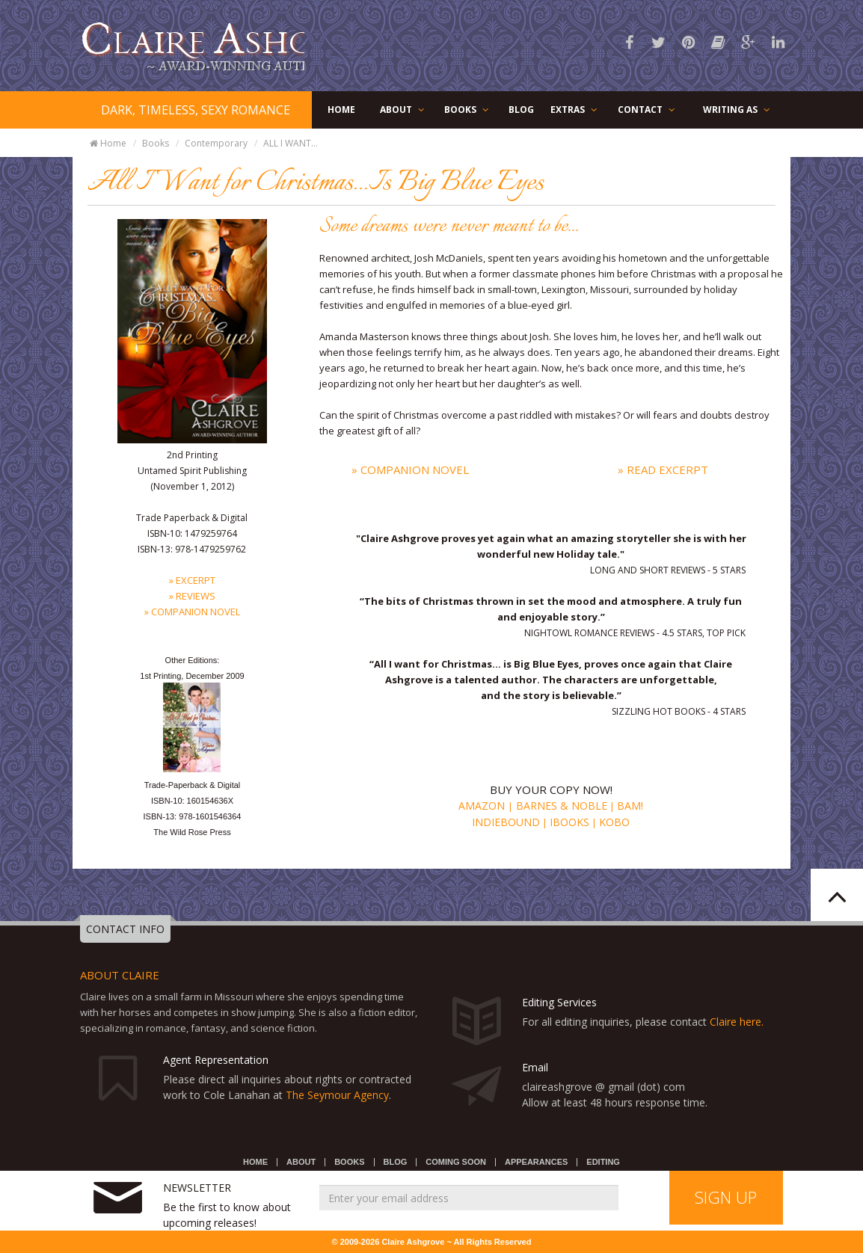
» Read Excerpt (663, 469)
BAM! (630, 805)
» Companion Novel (410, 469)
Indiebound (506, 822)
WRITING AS (737, 109)
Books (155, 143)
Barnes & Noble (560, 805)
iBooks (569, 822)
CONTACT (647, 109)
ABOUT (403, 109)
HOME (341, 109)
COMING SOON (456, 1161)
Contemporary (216, 143)
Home (107, 143)
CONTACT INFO (125, 929)
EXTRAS (574, 109)
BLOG (521, 109)
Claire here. (737, 1022)
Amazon (483, 805)
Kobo (614, 822)
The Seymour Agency (337, 1095)
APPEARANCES (536, 1161)
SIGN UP (726, 1197)
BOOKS (467, 109)
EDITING (603, 1161)
